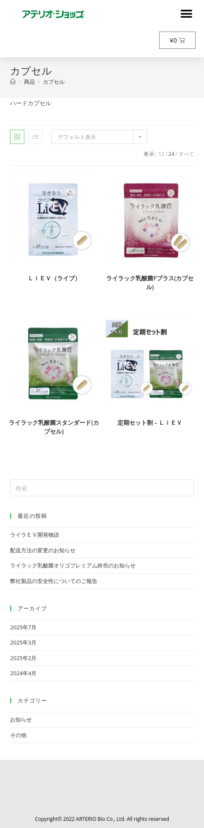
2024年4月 (23, 673)
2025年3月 (23, 642)
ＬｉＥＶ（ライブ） (54, 278)
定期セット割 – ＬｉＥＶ (150, 422)
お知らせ (21, 719)
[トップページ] (13, 81)
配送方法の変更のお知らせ (43, 550)
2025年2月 (23, 658)
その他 (18, 735)
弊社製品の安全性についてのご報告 (53, 581)
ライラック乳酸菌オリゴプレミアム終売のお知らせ (73, 565)
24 (172, 153)
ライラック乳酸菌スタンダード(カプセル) (54, 426)
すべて (186, 153)
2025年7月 (23, 627)
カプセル (54, 81)
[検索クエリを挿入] (102, 487)
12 (161, 153)
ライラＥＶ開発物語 (34, 534)
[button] (186, 13)
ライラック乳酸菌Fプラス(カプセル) (150, 282)
